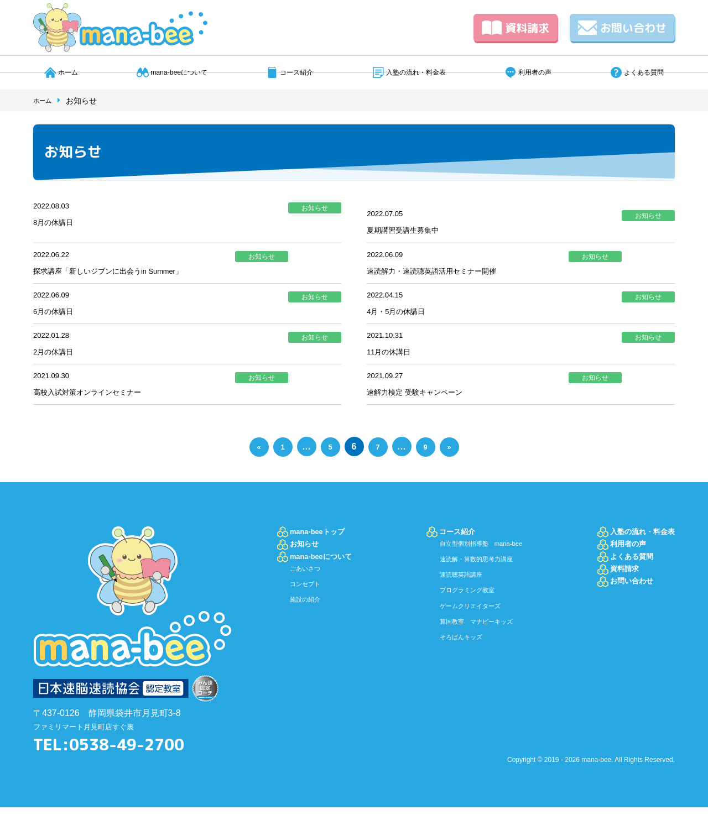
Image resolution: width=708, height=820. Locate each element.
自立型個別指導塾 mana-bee (481, 560)
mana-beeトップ (324, 544)
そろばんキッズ (456, 653)
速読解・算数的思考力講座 (475, 576)
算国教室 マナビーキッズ (475, 638)
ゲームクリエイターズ (467, 622)
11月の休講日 (394, 360)
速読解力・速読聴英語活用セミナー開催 (446, 274)
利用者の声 (538, 72)
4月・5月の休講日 (403, 317)
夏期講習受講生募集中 (411, 231)
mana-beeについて (173, 72)
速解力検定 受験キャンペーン (425, 404)
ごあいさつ (309, 596)
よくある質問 (646, 72)
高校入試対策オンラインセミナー (99, 404)
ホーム (63, 72)
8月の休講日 (57, 223)
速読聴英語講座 (456, 591)
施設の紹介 (309, 627)
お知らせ (308, 562)
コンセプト (309, 611)
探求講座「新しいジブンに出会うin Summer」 (125, 274)
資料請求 (515, 27)
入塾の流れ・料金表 (415, 72)
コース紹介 (294, 72)
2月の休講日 (57, 360)
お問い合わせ (622, 27)
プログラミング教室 (463, 607)
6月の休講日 (57, 317)
